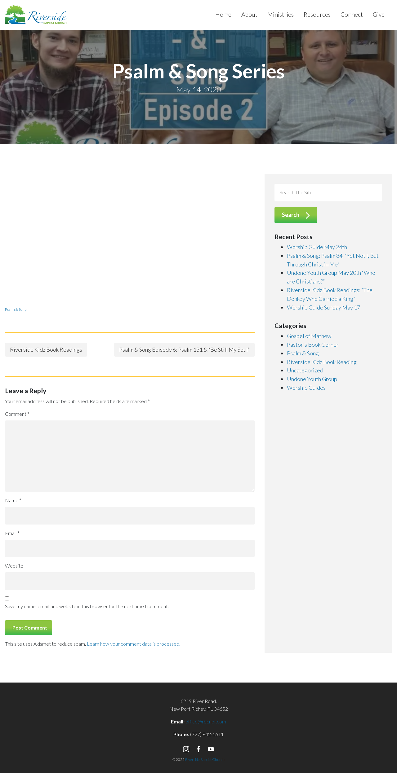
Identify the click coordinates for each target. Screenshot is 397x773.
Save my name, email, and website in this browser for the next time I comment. (87, 606)
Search (290, 214)
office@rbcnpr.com (205, 721)
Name (13, 500)
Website (14, 566)
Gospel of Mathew (309, 335)
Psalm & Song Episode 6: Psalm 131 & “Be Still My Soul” (184, 349)
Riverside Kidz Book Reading (322, 361)
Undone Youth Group (312, 379)
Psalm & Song (15, 309)
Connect (352, 14)
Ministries (280, 14)
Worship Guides (306, 387)
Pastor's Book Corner (313, 344)
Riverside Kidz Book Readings (46, 349)
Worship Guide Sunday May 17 (323, 307)
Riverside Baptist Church (205, 759)
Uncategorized (305, 370)
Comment (17, 414)
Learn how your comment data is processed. (133, 644)
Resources (317, 14)
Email (12, 533)
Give (379, 14)
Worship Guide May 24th (317, 247)
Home (223, 14)
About (249, 14)
